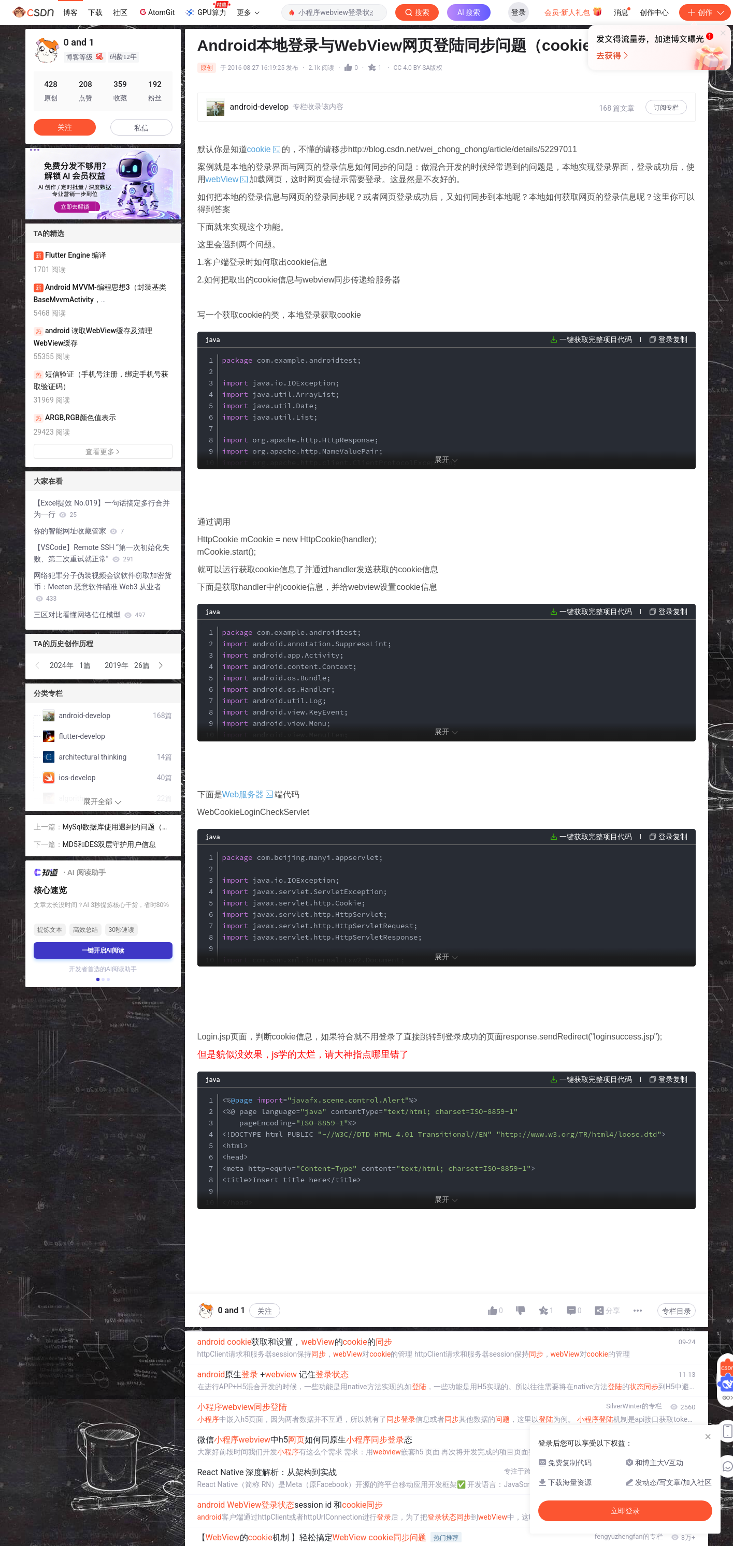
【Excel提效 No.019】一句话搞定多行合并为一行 (102, 508)
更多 (248, 12)
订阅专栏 (666, 107)
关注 (264, 1311)
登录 (518, 12)
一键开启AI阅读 (103, 950)
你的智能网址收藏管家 (79, 531)
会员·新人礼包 (573, 11)
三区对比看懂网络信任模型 (90, 615)
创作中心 (654, 12)
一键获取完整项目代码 (595, 339)
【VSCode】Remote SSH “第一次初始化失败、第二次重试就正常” (101, 553)
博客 (70, 12)
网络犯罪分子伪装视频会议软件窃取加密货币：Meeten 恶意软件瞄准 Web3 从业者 (102, 586)
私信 (141, 128)
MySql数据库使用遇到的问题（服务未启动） (116, 828)
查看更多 (103, 452)
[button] (95, 212)
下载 (95, 12)
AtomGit (156, 12)
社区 (120, 12)
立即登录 (441, 98)
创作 (705, 12)
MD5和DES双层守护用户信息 (109, 844)
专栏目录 (676, 1311)
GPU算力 (207, 9)
